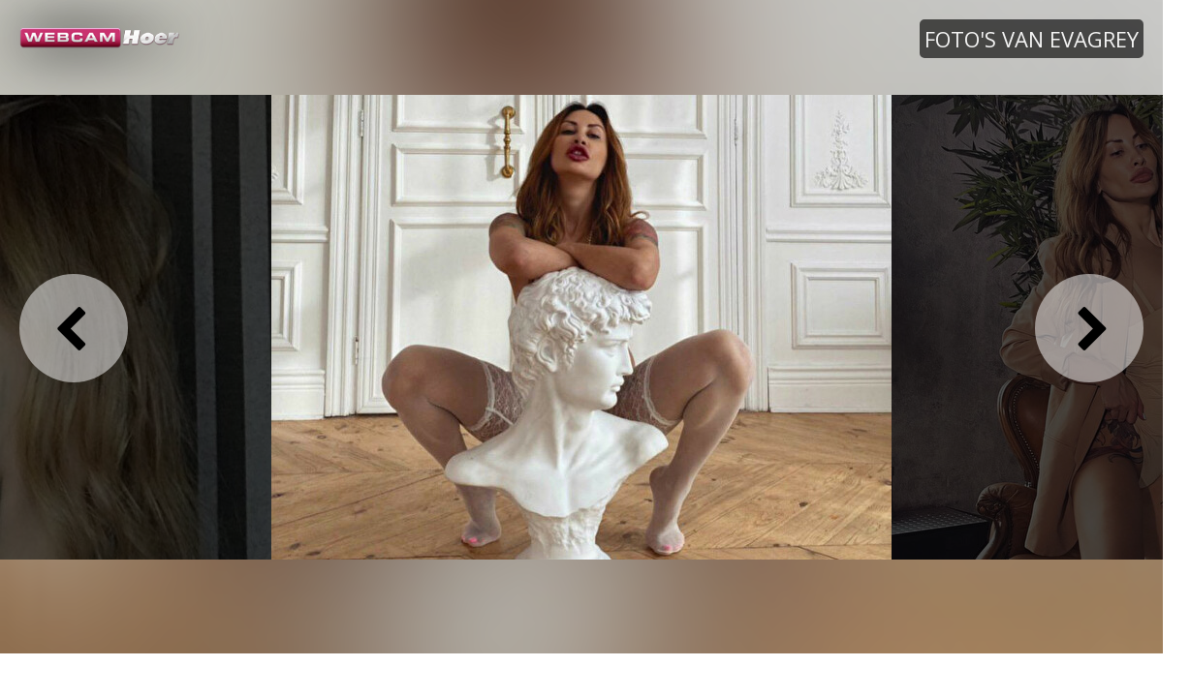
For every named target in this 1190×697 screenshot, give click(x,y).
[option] (581, 326)
